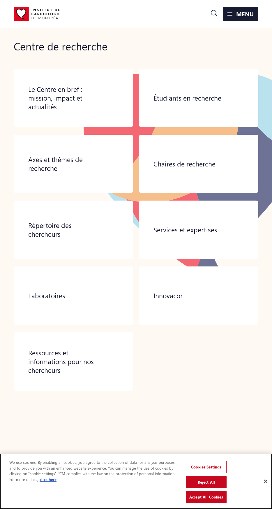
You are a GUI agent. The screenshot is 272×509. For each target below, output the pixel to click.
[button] (214, 14)
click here (48, 479)
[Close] (265, 481)
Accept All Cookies (206, 496)
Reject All (206, 482)
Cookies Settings (206, 466)
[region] (136, 481)
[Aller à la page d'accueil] (37, 14)
